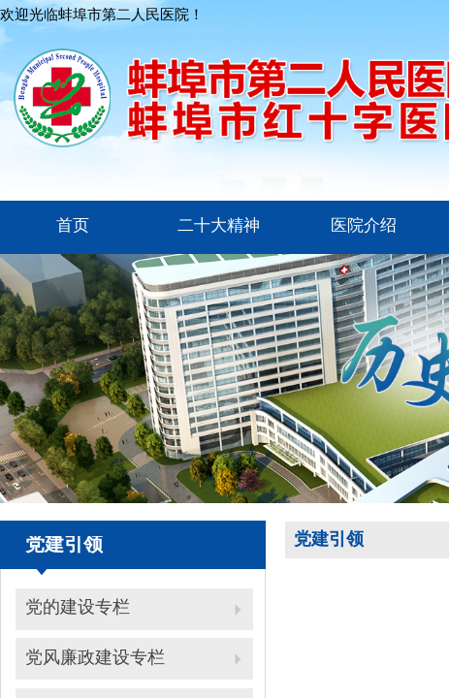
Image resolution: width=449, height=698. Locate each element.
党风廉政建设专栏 (95, 657)
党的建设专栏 (77, 607)
